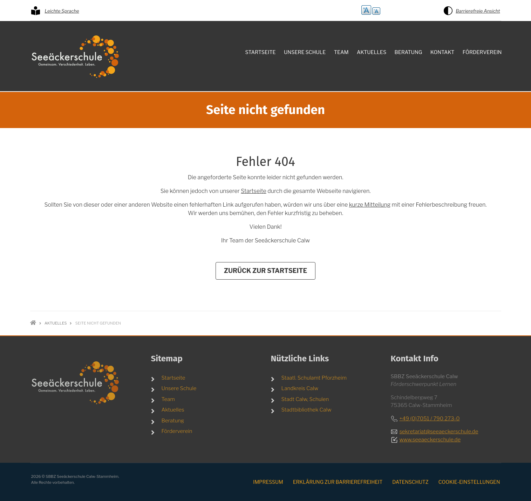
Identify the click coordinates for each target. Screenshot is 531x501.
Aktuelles (173, 410)
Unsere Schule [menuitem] (305, 52)
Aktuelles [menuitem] (371, 52)
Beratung (173, 420)
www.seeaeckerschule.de (430, 439)
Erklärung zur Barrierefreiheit (338, 482)
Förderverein (177, 431)
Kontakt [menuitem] (442, 52)
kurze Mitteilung (369, 204)
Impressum (268, 482)
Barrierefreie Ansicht (478, 11)
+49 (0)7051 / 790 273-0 (430, 418)
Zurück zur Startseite (265, 270)
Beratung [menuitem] (408, 52)
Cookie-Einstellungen (469, 482)
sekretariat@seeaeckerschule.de (439, 431)
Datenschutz (410, 482)
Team (168, 399)
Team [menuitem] (341, 52)
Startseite (253, 191)
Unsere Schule (179, 388)
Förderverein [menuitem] (482, 52)
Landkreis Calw (300, 388)
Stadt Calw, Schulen (305, 399)
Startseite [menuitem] (260, 52)
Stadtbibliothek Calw (306, 410)
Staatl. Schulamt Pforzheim (314, 378)
